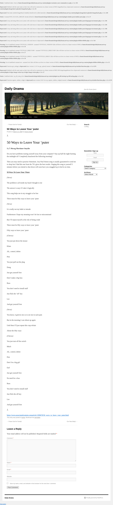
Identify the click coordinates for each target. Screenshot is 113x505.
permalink (37, 417)
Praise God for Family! (14, 124)
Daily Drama (14, 88)
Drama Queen (28, 132)
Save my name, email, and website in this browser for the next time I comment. (33, 483)
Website (9, 476)
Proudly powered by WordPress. (94, 498)
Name (9, 462)
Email (9, 469)
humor (23, 417)
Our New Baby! (72, 124)
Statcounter (3, 504)
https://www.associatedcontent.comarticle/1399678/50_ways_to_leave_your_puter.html (38, 415)
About (15, 117)
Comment (10, 438)
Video (36, 117)
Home (9, 117)
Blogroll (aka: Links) (25, 117)
